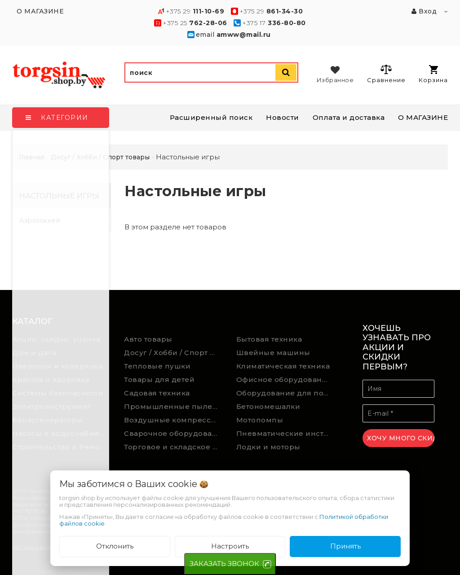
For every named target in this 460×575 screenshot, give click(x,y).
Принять (345, 546)
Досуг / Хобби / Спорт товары (173, 352)
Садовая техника (157, 393)
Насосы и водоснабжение (61, 433)
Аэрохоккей (39, 220)
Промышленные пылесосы (173, 406)
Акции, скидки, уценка (56, 339)
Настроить (230, 546)
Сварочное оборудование (173, 433)
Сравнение (386, 73)
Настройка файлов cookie (43, 547)
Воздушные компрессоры (173, 420)
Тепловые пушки (157, 366)
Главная (31, 157)
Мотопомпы (259, 420)
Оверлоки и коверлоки (57, 366)
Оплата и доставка (349, 117)
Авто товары (148, 339)
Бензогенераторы (47, 420)
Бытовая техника (269, 339)
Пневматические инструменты (285, 433)
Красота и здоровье (51, 379)
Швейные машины (273, 352)
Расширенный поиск (211, 117)
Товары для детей (159, 379)
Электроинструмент (51, 406)
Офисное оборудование (284, 379)
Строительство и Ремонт (60, 447)
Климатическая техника (283, 366)
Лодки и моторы (268, 447)
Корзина (433, 74)
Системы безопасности (57, 393)
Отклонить (114, 546)
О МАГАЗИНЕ (423, 117)
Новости (282, 117)
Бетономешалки (268, 406)
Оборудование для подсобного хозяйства (285, 393)
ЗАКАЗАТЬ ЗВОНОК (224, 563)
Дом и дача (34, 352)
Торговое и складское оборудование (173, 447)
